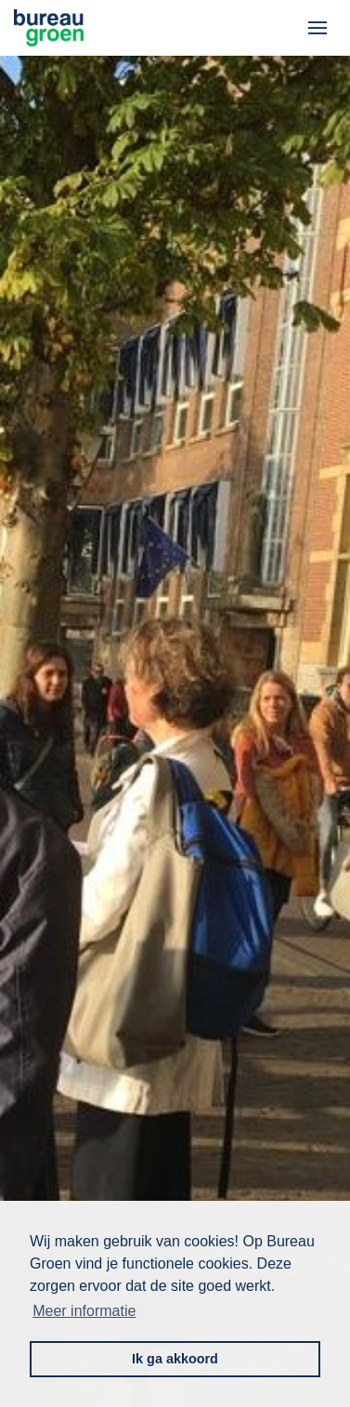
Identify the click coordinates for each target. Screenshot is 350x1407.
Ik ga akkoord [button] (175, 1358)
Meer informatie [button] (84, 1311)
